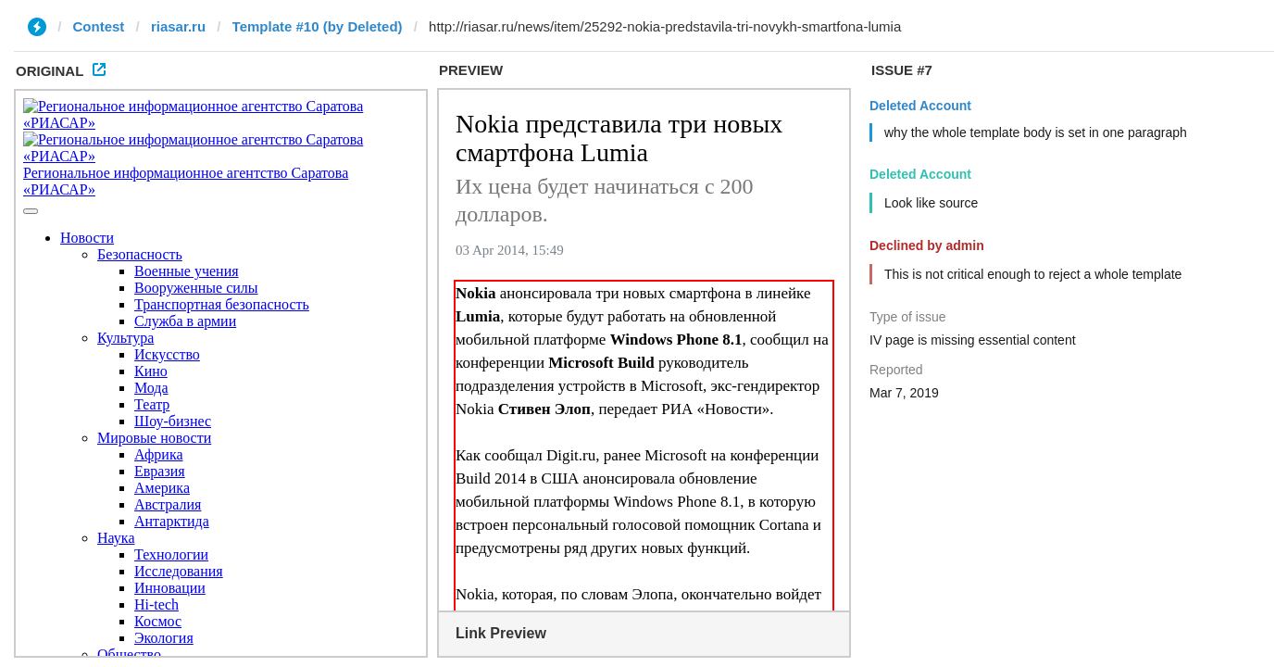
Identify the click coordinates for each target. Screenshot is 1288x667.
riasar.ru (178, 26)
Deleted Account (920, 105)
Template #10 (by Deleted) (317, 26)
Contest (99, 26)
